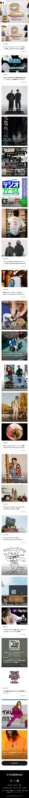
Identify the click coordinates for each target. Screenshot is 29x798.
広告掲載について (13, 790)
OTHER (5, 74)
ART (14, 788)
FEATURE (10, 785)
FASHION (5, 44)
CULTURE (5, 197)
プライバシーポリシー (18, 792)
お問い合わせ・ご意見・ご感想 (22, 790)
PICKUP (15, 785)
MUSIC (10, 788)
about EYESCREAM (5, 790)
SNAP (20, 785)
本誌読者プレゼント (10, 792)
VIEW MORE (14, 763)
